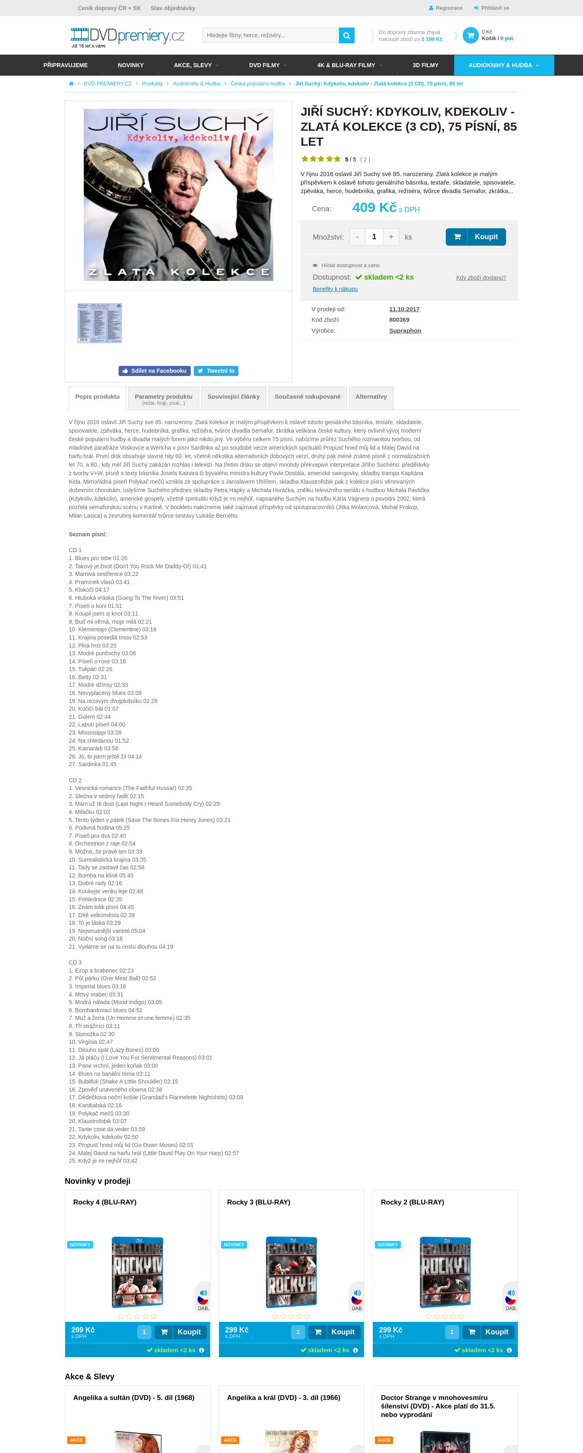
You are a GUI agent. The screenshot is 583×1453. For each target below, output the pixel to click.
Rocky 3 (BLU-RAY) (258, 1202)
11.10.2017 (404, 309)
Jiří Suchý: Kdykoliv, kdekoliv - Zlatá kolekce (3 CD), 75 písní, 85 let (379, 84)
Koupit (486, 237)
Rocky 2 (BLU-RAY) (412, 1202)
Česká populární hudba (258, 84)
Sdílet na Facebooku (158, 370)
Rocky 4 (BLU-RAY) (104, 1202)
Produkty (152, 84)
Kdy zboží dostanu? (481, 277)
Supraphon (405, 330)
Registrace (449, 8)
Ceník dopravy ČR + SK (109, 8)
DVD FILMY (264, 65)
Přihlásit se (495, 8)
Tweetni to (219, 370)
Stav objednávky (173, 8)
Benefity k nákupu (335, 289)
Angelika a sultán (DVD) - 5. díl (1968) (133, 1398)
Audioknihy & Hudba (500, 65)
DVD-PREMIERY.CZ (108, 84)
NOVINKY (131, 65)
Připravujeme (65, 65)
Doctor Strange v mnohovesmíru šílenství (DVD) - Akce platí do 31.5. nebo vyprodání (438, 1406)
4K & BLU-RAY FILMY (346, 65)
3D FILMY (425, 65)
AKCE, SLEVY (193, 65)
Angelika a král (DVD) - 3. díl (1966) (283, 1398)
